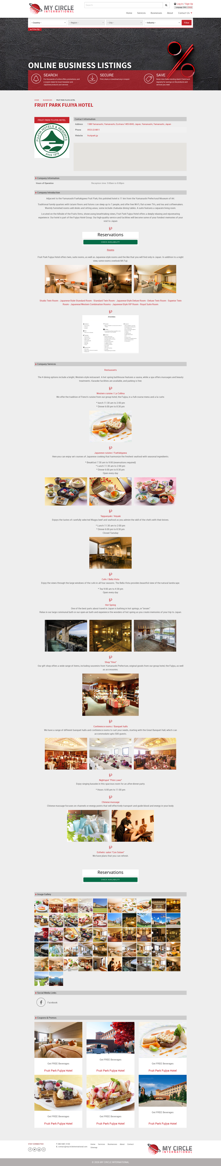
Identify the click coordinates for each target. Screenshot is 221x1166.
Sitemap (93, 1147)
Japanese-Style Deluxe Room (131, 300)
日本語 (190, 7)
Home (129, 13)
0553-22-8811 (93, 129)
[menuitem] (129, 13)
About (170, 13)
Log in (180, 3)
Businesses (156, 13)
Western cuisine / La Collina (111, 393)
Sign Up (189, 3)
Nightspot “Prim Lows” (110, 780)
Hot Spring (110, 604)
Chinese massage (110, 802)
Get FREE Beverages (58, 1063)
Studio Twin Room (49, 300)
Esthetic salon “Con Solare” (110, 852)
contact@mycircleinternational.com (72, 1146)
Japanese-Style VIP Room (125, 304)
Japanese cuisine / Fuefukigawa (110, 452)
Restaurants (110, 370)
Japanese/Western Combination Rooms (90, 304)
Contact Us (184, 13)
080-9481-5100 (64, 1144)
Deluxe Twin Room (156, 300)
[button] (130, 154)
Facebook (47, 1002)
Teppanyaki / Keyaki (110, 516)
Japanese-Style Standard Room (76, 300)
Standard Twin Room (104, 300)
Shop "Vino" (110, 662)
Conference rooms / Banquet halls (110, 726)
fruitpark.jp (92, 135)
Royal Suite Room (149, 304)
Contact (130, 1144)
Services (141, 13)
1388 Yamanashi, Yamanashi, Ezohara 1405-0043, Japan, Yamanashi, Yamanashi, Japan (129, 124)
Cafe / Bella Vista (110, 579)
